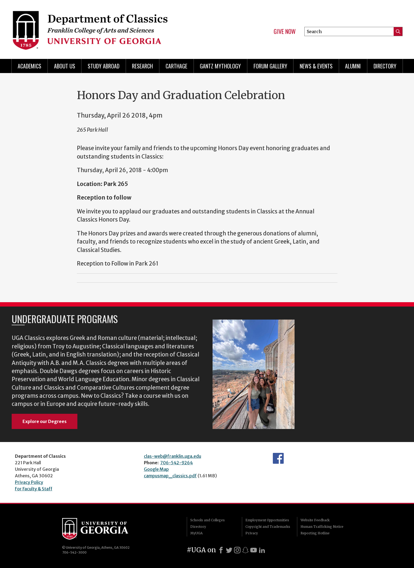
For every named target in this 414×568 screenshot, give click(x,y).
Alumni (353, 66)
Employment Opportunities (267, 520)
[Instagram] (237, 550)
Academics (29, 66)
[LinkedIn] (262, 550)
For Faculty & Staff (33, 488)
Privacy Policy (29, 482)
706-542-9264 (176, 462)
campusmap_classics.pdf (170, 475)
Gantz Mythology (220, 66)
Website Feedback (315, 520)
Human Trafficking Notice (322, 527)
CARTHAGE (176, 66)
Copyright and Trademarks (267, 527)
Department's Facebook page (278, 458)
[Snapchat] (245, 550)
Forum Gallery (270, 66)
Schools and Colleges (207, 520)
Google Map (156, 469)
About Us (64, 66)
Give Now (285, 31)
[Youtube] (253, 550)
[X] (229, 550)
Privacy (251, 533)
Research (142, 66)
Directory (385, 66)
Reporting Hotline (315, 533)
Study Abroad (103, 66)
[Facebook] (221, 550)
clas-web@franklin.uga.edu (172, 456)
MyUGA (196, 533)
